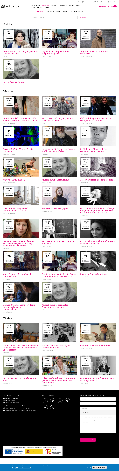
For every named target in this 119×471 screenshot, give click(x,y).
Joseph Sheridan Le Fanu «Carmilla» (97, 179)
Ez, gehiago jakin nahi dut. (21, 468)
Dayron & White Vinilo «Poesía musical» (18, 150)
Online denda (35, 5)
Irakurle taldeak (77, 11)
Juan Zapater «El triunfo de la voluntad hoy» (17, 275)
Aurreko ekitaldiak (53, 11)
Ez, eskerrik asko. (99, 467)
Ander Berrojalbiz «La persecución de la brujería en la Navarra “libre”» (20, 119)
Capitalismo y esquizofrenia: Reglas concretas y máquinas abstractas (59, 275)
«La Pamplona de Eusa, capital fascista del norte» (56, 346)
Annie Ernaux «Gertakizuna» (56, 179)
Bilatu (83, 17)
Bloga (47, 7)
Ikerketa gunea (74, 5)
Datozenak (40, 11)
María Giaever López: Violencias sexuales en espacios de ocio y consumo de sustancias (18, 243)
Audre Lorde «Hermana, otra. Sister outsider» (58, 242)
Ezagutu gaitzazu (37, 7)
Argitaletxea (62, 5)
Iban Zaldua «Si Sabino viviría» (95, 345)
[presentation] (97, 428)
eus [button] (116, 2)
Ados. (89, 467)
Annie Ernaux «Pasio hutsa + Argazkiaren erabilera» (56, 306)
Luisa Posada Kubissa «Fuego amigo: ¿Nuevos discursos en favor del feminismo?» (59, 380)
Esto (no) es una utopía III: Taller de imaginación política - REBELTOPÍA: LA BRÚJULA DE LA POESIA (97, 210)
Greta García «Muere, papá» (55, 208)
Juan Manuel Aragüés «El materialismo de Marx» (15, 209)
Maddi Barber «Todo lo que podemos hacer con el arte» (20, 52)
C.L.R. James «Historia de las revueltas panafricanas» (93, 150)
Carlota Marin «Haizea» (14, 179)
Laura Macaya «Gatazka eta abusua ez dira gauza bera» (97, 379)
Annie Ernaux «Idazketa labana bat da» (20, 379)
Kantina (53, 5)
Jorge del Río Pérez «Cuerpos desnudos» (94, 52)
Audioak (65, 11)
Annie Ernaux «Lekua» (14, 82)
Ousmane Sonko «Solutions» (93, 274)
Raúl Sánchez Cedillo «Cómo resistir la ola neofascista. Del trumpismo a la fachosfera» (20, 347)
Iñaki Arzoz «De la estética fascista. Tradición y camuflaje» (59, 150)
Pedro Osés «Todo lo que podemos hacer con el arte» (58, 119)
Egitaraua (45, 5)
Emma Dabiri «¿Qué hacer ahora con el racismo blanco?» (97, 242)
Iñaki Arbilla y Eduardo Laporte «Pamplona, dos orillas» (95, 119)
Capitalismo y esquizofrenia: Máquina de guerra (55, 52)
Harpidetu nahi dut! (88, 440)
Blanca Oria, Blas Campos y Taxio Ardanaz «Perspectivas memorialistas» (19, 307)
